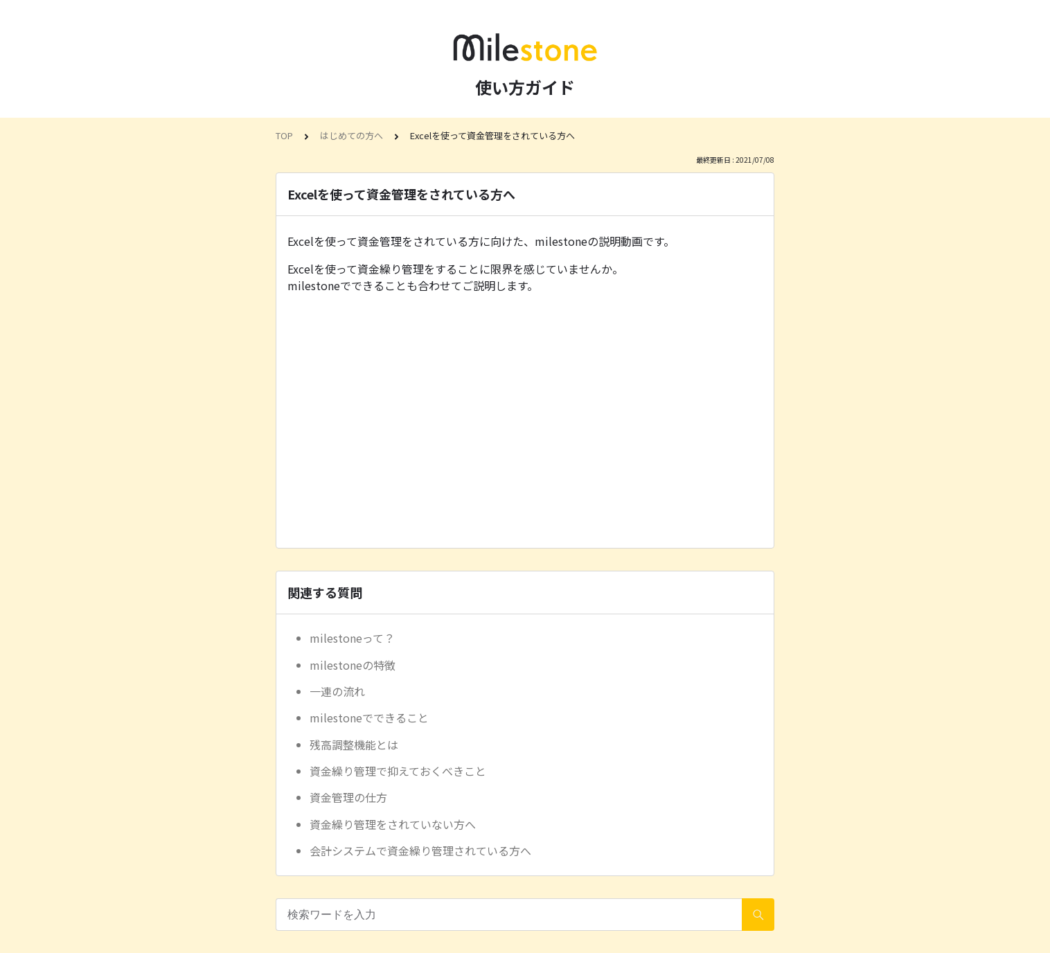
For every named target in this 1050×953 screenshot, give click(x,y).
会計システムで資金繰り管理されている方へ (420, 850)
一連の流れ (337, 691)
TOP (284, 135)
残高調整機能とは (354, 744)
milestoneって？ (352, 638)
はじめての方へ (351, 135)
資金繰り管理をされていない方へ (393, 824)
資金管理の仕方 (348, 797)
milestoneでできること (369, 717)
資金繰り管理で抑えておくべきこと (398, 771)
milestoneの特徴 (352, 665)
